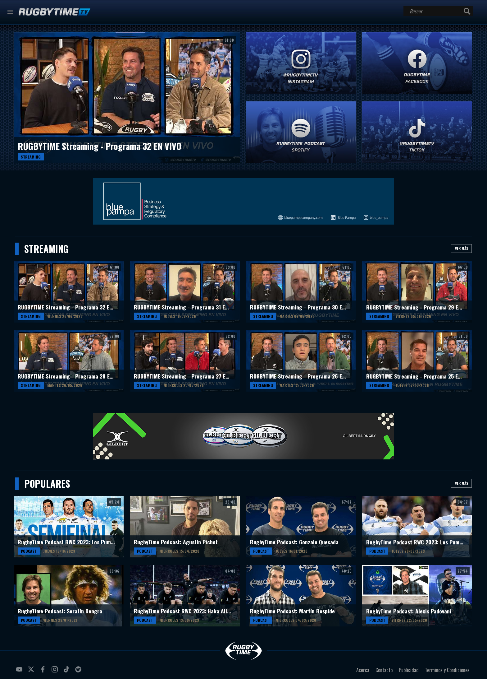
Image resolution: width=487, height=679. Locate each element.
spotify (79, 671)
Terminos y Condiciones (447, 670)
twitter (32, 671)
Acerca (362, 670)
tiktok (67, 671)
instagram (56, 671)
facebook (44, 671)
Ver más (461, 248)
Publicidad (409, 670)
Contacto (384, 670)
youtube (20, 671)
